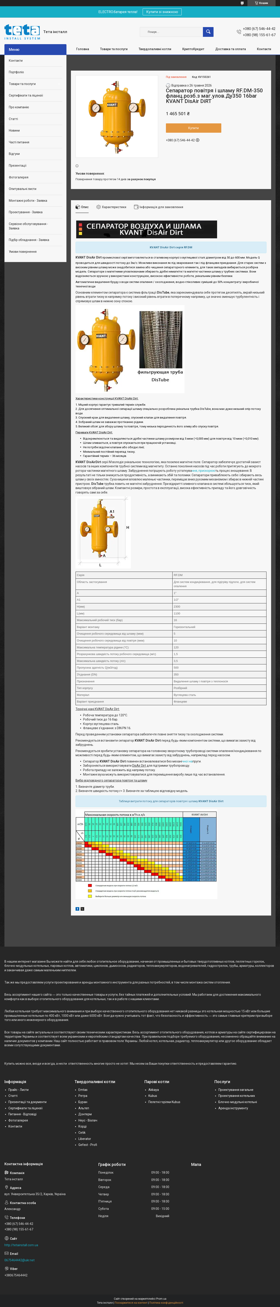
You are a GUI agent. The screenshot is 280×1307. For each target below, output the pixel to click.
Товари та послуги (114, 49)
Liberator (84, 1139)
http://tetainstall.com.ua (21, 1245)
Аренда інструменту (233, 1108)
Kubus (152, 1096)
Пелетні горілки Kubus (164, 1102)
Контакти (264, 49)
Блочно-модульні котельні (237, 1102)
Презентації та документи (27, 1102)
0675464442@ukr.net (19, 1260)
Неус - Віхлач (87, 1120)
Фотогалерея (18, 177)
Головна (82, 49)
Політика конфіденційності (166, 1302)
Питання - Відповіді (22, 1114)
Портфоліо (16, 72)
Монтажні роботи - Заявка (28, 200)
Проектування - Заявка (26, 212)
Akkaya (153, 1090)
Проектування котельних (236, 1096)
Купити (193, 128)
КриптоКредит (193, 49)
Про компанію (19, 107)
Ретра (82, 1096)
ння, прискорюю (203, 470)
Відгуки (14, 154)
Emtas (83, 1090)
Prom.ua (161, 1298)
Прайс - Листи (18, 1090)
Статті (13, 119)
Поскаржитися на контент (131, 1302)
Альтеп (83, 1108)
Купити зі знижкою (162, 12)
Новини (14, 130)
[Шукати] (208, 32)
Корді (82, 1126)
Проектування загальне (235, 1090)
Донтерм (85, 1114)
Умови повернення (23, 251)
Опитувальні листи (22, 189)
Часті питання (19, 142)
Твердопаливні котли (155, 49)
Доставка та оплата (230, 49)
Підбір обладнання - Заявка (29, 240)
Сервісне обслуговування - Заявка (28, 226)
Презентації (17, 165)
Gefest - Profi (87, 1145)
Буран (82, 1102)
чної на (187, 761)
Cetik (82, 1132)
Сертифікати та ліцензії (26, 95)
